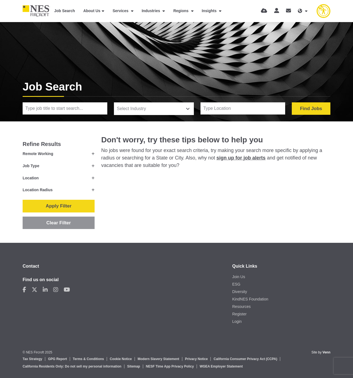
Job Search (64, 11)
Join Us (238, 277)
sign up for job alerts (241, 158)
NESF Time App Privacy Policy (170, 366)
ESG (236, 284)
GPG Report (57, 359)
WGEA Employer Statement (221, 366)
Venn (326, 352)
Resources (241, 306)
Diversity (239, 291)
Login (237, 321)
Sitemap (133, 366)
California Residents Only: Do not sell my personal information (72, 366)
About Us (91, 11)
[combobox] (154, 108)
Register (239, 314)
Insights (210, 11)
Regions (181, 11)
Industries (151, 11)
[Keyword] (65, 108)
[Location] (242, 108)
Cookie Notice (121, 359)
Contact (31, 266)
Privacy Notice (196, 359)
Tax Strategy (32, 359)
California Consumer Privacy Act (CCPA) (245, 359)
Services (121, 11)
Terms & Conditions (88, 359)
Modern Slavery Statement (158, 359)
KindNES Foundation (250, 299)
